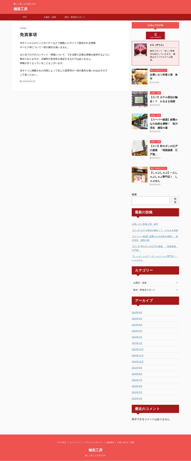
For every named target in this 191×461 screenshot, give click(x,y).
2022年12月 (138, 349)
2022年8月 (137, 374)
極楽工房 (20, 9)
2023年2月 (137, 337)
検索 (134, 194)
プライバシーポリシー (93, 442)
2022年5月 (137, 392)
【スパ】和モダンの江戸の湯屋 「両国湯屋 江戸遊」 (164, 150)
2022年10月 (138, 361)
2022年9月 (137, 368)
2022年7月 (137, 380)
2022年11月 (138, 355)
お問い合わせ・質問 (125, 442)
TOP (24, 17)
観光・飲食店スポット (75, 17)
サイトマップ (75, 442)
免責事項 (110, 442)
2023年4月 (137, 325)
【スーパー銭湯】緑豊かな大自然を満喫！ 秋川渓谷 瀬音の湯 (164, 123)
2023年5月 (137, 318)
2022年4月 (137, 398)
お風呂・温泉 (50, 17)
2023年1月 (137, 343)
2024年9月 (137, 312)
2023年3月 (137, 331)
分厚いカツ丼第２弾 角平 (145, 224)
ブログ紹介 (61, 442)
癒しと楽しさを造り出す (95, 455)
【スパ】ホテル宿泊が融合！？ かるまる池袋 (155, 230)
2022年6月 (137, 386)
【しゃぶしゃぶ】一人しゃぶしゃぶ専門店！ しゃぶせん (164, 176)
